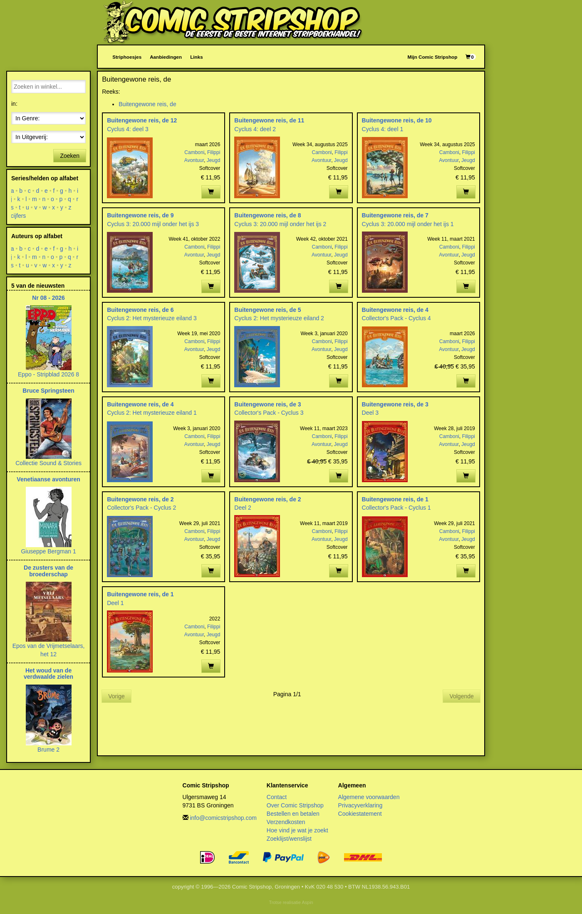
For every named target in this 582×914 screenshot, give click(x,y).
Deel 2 (242, 507)
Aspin (307, 902)
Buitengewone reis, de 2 (140, 499)
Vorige (116, 696)
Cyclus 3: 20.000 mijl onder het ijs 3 (153, 224)
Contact (277, 797)
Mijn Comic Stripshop (433, 57)
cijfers (18, 215)
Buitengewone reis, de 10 (397, 120)
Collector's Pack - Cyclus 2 (141, 507)
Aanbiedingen (166, 57)
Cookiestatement (360, 813)
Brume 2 (48, 749)
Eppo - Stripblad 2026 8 (48, 374)
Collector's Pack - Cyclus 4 (396, 318)
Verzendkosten (286, 822)
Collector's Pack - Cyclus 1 (396, 507)
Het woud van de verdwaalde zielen (48, 673)
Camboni (194, 152)
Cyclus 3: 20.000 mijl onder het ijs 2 (280, 224)
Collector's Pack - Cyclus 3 (268, 412)
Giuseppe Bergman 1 (48, 551)
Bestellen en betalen (293, 813)
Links (196, 57)
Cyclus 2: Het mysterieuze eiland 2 (279, 318)
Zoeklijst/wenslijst (289, 838)
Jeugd (213, 160)
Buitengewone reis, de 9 (140, 215)
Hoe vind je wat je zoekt (297, 830)
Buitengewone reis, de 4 (395, 309)
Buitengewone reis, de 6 (140, 309)
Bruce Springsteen (48, 390)
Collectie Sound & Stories (48, 463)
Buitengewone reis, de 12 (142, 120)
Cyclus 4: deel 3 (128, 129)
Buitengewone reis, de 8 (267, 215)
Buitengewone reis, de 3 (267, 404)
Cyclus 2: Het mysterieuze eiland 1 (152, 412)
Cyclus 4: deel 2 (255, 129)
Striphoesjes (126, 57)
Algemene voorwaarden (369, 797)
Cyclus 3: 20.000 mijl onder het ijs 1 (408, 224)
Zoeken (69, 155)
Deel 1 (115, 603)
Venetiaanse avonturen (48, 479)
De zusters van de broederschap (48, 570)
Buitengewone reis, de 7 (395, 215)
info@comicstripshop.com (223, 817)
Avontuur (194, 160)
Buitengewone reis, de (147, 104)
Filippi (213, 152)
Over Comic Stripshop (295, 805)
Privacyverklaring (360, 805)
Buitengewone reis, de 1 (395, 499)
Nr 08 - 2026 (48, 297)
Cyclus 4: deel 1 (383, 129)
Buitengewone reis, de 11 (269, 120)
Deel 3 (370, 412)
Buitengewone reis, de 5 (267, 309)
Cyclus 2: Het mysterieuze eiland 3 (152, 318)
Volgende (461, 696)
